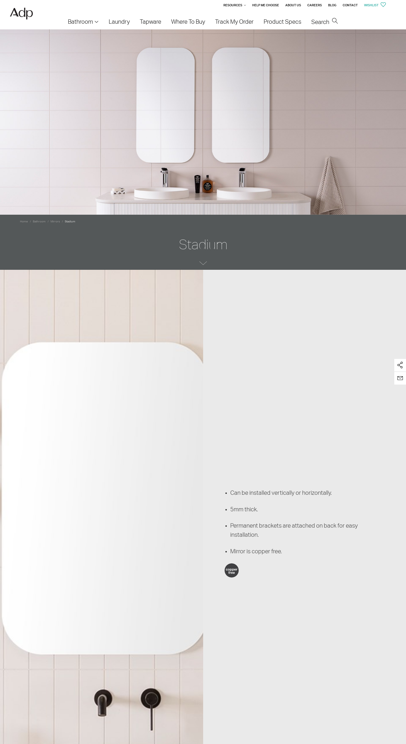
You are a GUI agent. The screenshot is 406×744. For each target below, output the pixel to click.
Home (24, 221)
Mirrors (55, 221)
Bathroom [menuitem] (80, 21)
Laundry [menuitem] (119, 21)
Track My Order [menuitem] (234, 21)
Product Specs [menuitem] (282, 21)
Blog (332, 5)
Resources (232, 5)
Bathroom (39, 221)
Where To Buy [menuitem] (188, 21)
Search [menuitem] (324, 21)
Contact (350, 5)
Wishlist (375, 5)
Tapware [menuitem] (150, 21)
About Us (293, 5)
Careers (314, 5)
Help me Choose (265, 5)
